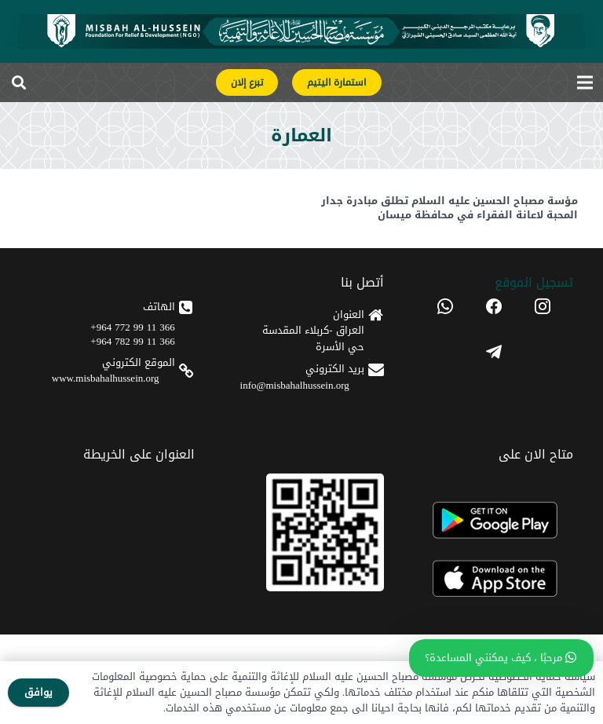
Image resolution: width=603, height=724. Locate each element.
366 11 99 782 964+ (132, 341)
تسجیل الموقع (534, 282)
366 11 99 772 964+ (132, 327)
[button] (19, 82)
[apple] (494, 579)
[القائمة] (585, 82)
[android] (494, 520)
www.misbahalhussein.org (105, 378)
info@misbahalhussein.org (294, 385)
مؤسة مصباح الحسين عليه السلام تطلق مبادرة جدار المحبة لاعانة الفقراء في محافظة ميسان (449, 208)
